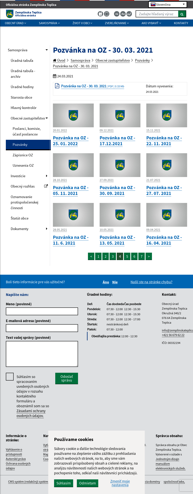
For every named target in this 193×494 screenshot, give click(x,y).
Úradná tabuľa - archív (23, 73)
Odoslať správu (67, 378)
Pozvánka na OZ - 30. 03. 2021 (75, 66)
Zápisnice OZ (23, 155)
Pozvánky (20, 144)
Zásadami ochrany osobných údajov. (31, 413)
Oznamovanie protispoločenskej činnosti (24, 202)
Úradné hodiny (22, 86)
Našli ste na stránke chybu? (151, 282)
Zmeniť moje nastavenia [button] (120, 483)
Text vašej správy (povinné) (28, 337)
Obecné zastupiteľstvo (28, 118)
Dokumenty (19, 228)
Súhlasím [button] (63, 483)
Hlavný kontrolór (24, 107)
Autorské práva (16, 459)
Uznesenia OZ (23, 165)
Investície (18, 176)
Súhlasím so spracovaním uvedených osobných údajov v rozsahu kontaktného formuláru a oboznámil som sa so (33, 396)
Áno (106, 282)
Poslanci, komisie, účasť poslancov (27, 131)
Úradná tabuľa (22, 60)
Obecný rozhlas (29, 186)
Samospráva (17, 50)
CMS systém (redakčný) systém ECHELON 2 (35, 481)
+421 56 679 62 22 (173, 335)
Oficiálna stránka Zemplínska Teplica (33, 5)
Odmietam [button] (87, 483)
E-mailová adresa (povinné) (28, 320)
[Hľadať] (182, 13)
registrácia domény (147, 481)
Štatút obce (19, 218)
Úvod (59, 60)
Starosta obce (21, 97)
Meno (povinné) (19, 304)
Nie (115, 282)
